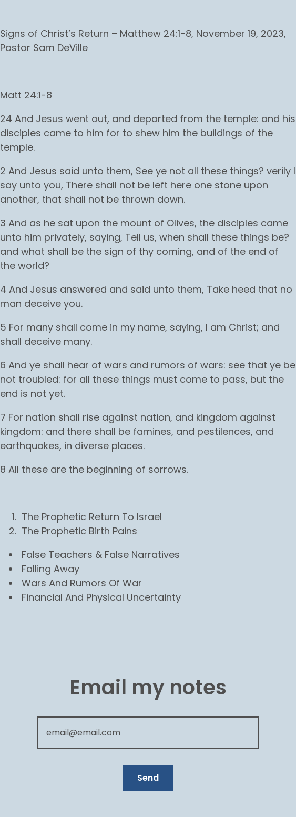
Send (148, 778)
